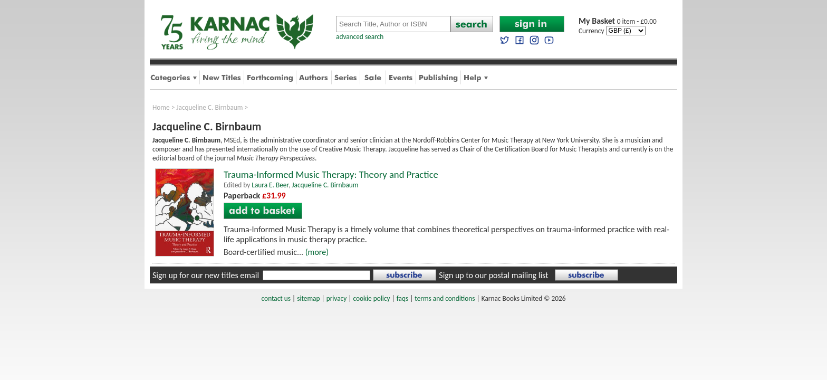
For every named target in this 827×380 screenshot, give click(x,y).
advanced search (359, 36)
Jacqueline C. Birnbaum (209, 107)
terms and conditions (445, 298)
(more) (317, 252)
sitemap (308, 298)
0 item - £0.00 (618, 21)
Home (161, 107)
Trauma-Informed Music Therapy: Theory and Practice (331, 174)
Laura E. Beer (270, 184)
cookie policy (371, 298)
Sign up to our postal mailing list (493, 275)
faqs (402, 298)
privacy (336, 298)
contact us (276, 298)
